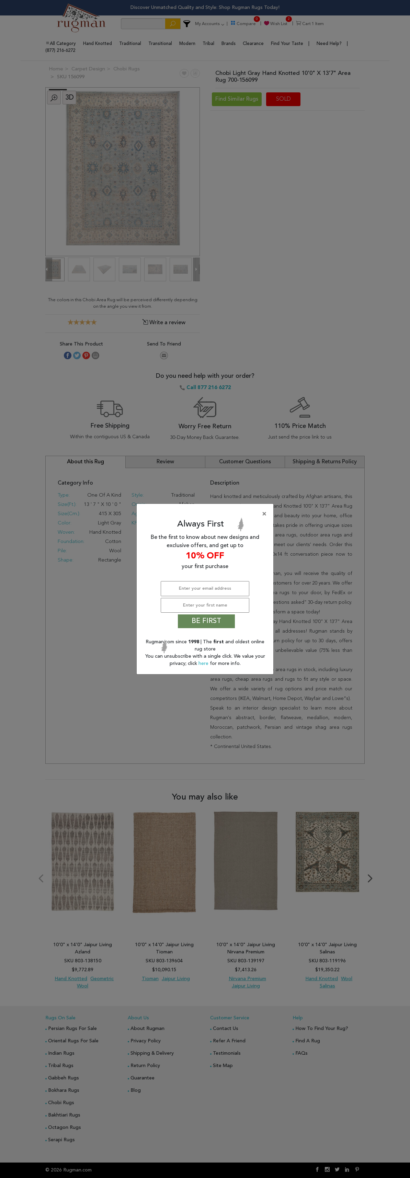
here (204, 663)
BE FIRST (206, 621)
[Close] (206, 514)
